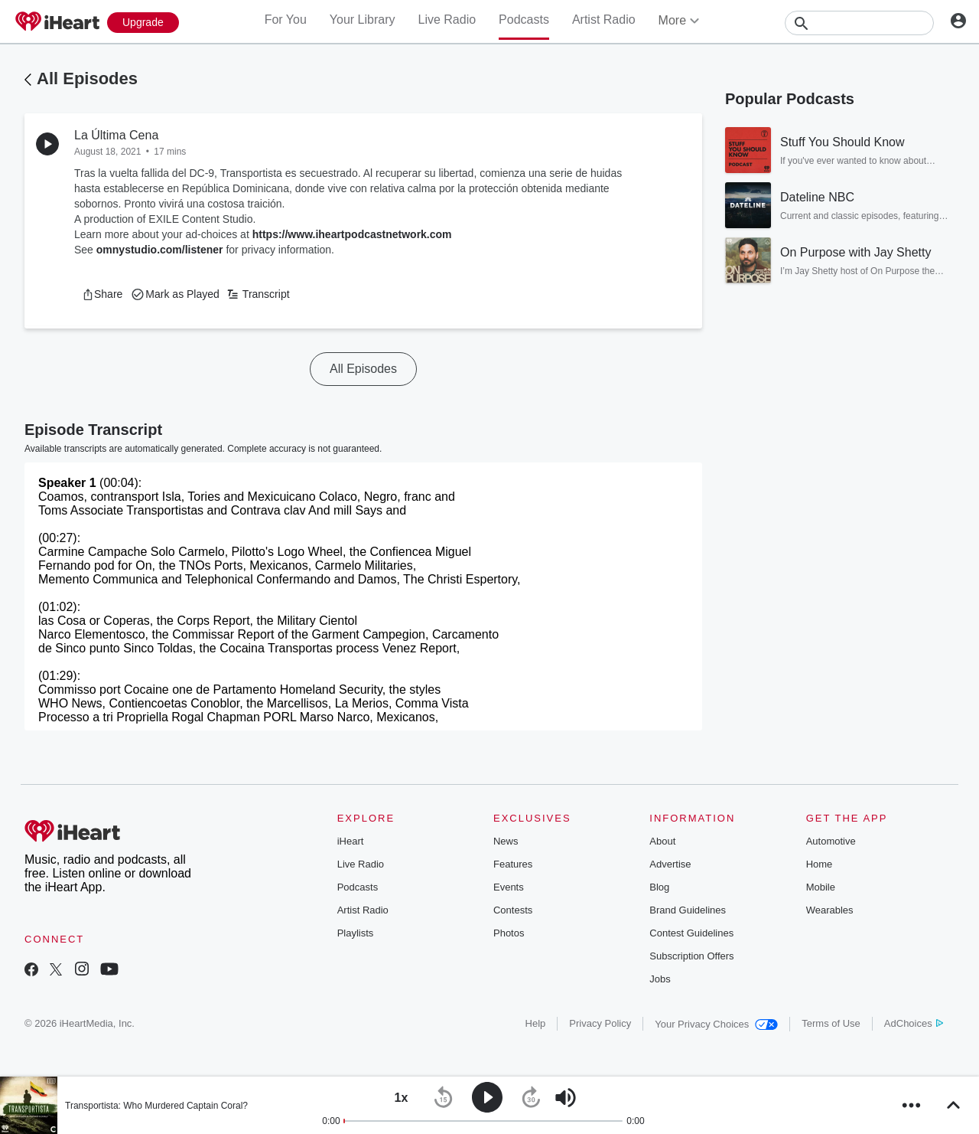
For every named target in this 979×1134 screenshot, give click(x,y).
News (506, 841)
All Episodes (87, 78)
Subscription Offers (691, 956)
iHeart (350, 841)
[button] (102, 294)
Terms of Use (831, 1023)
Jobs (659, 979)
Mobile (820, 887)
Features (512, 864)
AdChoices (913, 1023)
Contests (512, 910)
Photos (508, 933)
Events (508, 887)
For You (286, 19)
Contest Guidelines (691, 933)
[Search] (859, 23)
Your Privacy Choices (716, 1024)
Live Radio (447, 19)
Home (819, 864)
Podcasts (524, 19)
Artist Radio (604, 19)
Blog (659, 887)
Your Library (362, 19)
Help (535, 1023)
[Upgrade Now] (143, 22)
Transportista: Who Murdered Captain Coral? (156, 1105)
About (662, 841)
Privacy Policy (600, 1023)
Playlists (355, 933)
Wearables (830, 910)
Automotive (831, 841)
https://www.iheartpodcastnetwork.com (352, 234)
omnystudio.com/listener (159, 249)
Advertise (670, 864)
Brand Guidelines (687, 910)
